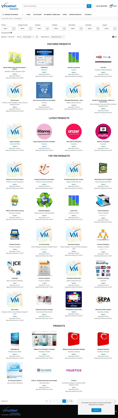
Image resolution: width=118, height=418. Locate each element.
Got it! (96, 410)
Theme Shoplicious (103, 210)
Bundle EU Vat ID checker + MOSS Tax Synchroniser (103, 101)
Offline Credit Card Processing (15, 210)
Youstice (73, 380)
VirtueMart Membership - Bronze (73, 179)
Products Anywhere (44, 278)
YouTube (103, 67)
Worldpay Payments (103, 349)
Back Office (72, 25)
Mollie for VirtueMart (103, 141)
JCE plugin (15, 278)
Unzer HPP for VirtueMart (73, 141)
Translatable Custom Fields (74, 309)
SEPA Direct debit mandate (103, 309)
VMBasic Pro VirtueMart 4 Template (44, 349)
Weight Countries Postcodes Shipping (74, 349)
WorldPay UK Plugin (103, 278)
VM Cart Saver (15, 100)
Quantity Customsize (74, 67)
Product (3, 25)
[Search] (89, 6)
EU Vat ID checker (44, 244)
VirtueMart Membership (74, 278)
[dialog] (96, 407)
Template (54, 25)
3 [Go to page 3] (60, 401)
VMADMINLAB (15, 349)
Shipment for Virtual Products (15, 179)
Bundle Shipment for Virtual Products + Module (14, 68)
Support (104, 25)
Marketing (88, 25)
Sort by (19, 37)
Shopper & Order (23, 25)
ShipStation (44, 67)
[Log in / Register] (101, 6)
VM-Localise (14, 309)
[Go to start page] (47, 401)
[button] (113, 6)
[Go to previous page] (50, 401)
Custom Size (73, 210)
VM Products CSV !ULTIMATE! (103, 179)
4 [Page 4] (64, 401)
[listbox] (28, 36)
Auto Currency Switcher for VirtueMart (44, 100)
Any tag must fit (5, 32)
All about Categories (103, 244)
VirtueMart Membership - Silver (74, 100)
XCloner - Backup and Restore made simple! (44, 380)
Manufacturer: (45, 37)
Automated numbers (74, 244)
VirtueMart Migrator (44, 210)
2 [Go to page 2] (57, 401)
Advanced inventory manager (44, 309)
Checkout (37, 25)
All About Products (14, 244)
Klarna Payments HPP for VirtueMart (44, 141)
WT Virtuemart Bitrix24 (14, 380)
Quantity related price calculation (44, 179)
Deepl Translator (15, 141)
